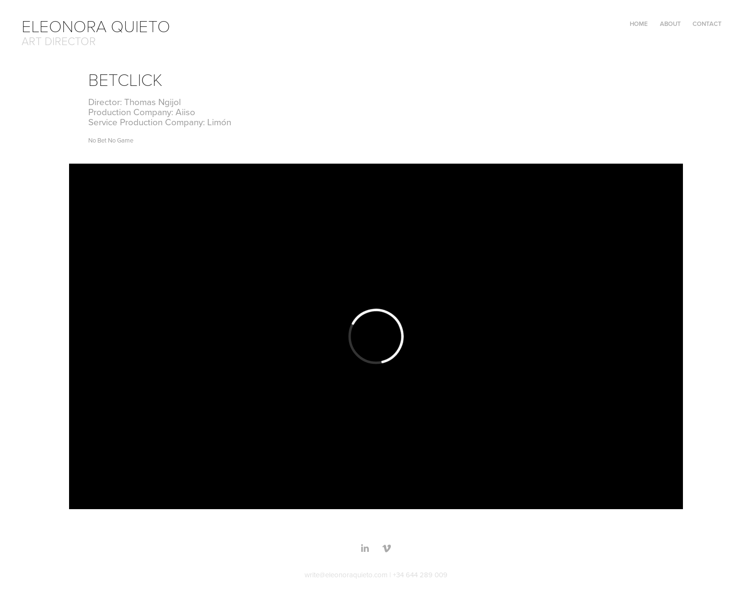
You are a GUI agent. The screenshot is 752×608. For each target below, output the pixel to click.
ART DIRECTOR (59, 40)
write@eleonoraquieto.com (346, 575)
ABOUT (670, 23)
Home (639, 23)
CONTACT (707, 23)
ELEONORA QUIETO (100, 25)
